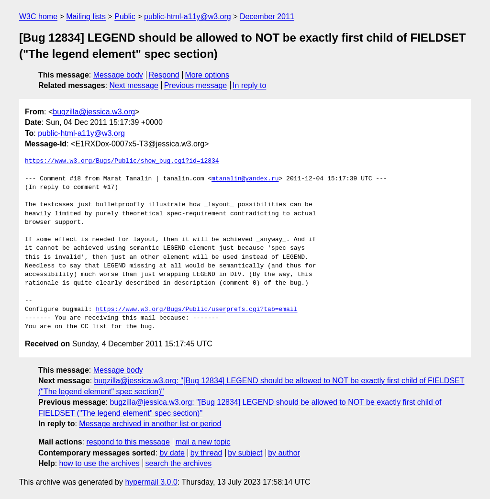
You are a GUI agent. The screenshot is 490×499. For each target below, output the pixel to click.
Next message (134, 85)
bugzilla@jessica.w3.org (94, 112)
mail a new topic (203, 442)
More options (207, 75)
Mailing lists (86, 16)
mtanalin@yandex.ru (245, 179)
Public (124, 16)
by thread (206, 453)
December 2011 (267, 16)
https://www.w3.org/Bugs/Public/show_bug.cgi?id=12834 (122, 161)
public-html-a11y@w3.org (187, 16)
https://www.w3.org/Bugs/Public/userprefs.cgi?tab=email (196, 309)
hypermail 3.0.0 (151, 482)
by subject (245, 453)
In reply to (249, 85)
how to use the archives (99, 463)
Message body (118, 75)
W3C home (38, 16)
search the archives (178, 463)
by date (171, 453)
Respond (164, 75)
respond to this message (127, 442)
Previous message (195, 85)
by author (284, 453)
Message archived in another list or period (150, 424)
